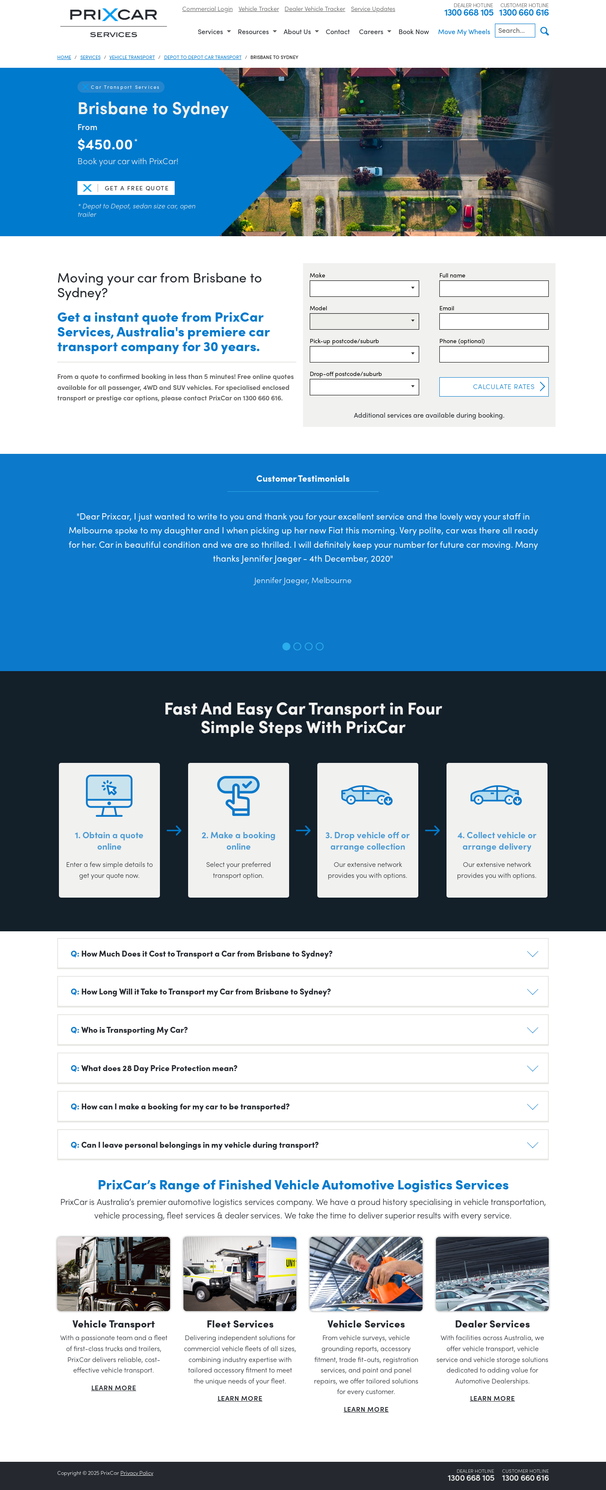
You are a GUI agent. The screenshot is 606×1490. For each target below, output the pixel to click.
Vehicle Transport (132, 56)
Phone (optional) (462, 340)
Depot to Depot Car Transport (203, 56)
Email (446, 308)
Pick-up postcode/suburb (344, 340)
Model (318, 308)
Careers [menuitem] (371, 31)
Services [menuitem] (210, 31)
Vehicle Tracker (259, 8)
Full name (452, 275)
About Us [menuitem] (297, 31)
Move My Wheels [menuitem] (464, 31)
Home (64, 56)
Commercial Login (207, 8)
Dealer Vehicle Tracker (314, 8)
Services (90, 56)
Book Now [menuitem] (414, 31)
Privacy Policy (136, 1473)
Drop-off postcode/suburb (346, 373)
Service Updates (373, 8)
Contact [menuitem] (338, 31)
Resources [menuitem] (253, 31)
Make (317, 275)
